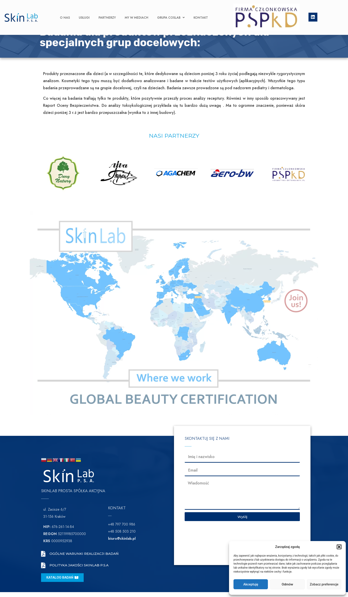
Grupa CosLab (171, 11)
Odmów (287, 584)
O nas (65, 11)
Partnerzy (107, 11)
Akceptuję (250, 584)
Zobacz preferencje (324, 584)
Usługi (84, 11)
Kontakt (201, 11)
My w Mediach (136, 11)
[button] (339, 547)
